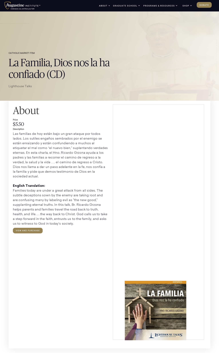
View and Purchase (28, 231)
